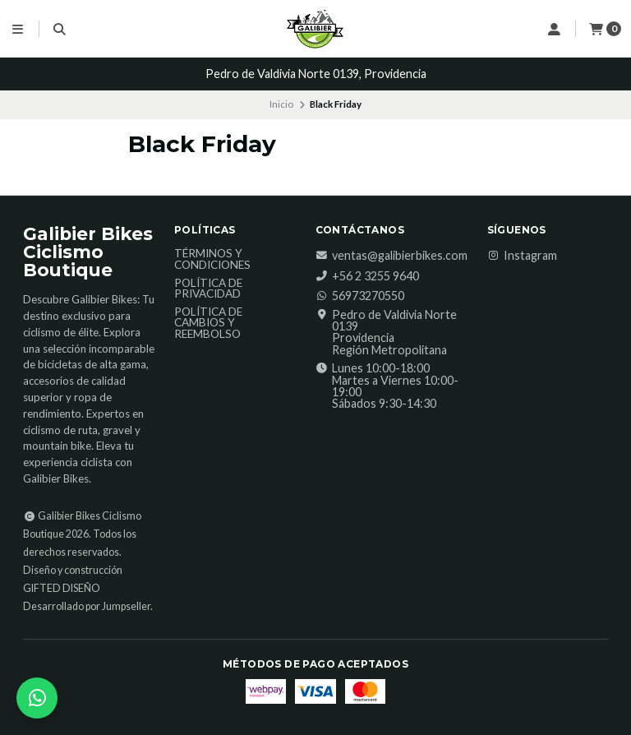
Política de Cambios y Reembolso (208, 323)
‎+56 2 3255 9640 (367, 276)
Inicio (281, 104)
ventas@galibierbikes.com (391, 255)
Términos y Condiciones (212, 259)
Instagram (522, 255)
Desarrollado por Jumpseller (86, 606)
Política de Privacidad (208, 289)
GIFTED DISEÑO (61, 588)
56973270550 (360, 296)
